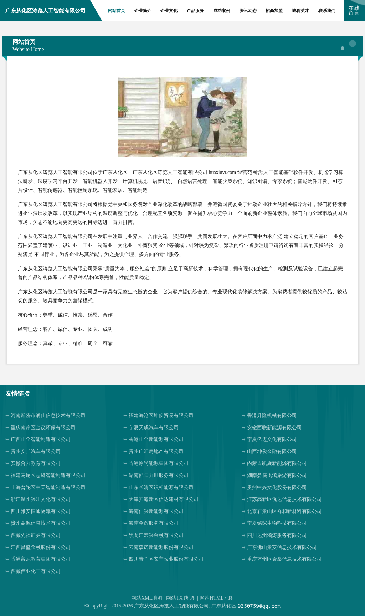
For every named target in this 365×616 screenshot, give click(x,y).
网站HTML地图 (217, 598)
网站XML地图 (146, 598)
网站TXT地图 (181, 598)
